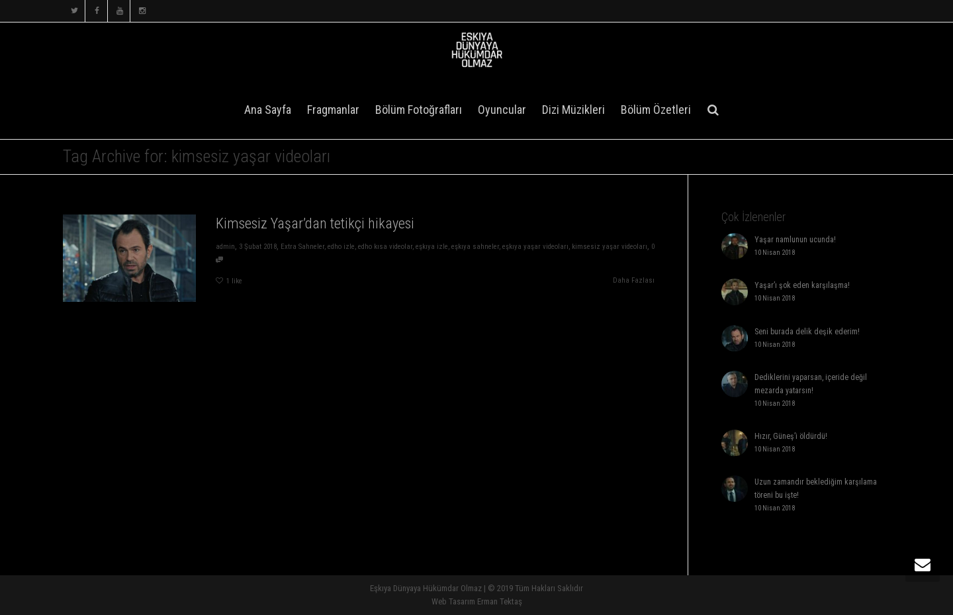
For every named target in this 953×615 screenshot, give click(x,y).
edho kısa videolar (385, 246)
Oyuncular (502, 110)
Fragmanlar (333, 110)
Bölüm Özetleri (656, 110)
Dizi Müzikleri (573, 110)
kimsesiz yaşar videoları (610, 246)
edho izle (341, 246)
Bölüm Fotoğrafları (418, 110)
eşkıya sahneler (475, 246)
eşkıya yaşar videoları (536, 246)
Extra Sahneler (302, 246)
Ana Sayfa (267, 110)
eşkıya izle (432, 246)
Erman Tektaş (499, 601)
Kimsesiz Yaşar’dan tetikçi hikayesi (314, 223)
